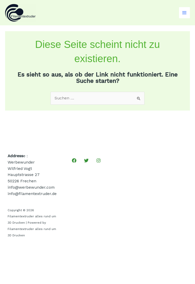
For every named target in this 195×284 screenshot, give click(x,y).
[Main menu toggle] (184, 12)
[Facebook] (74, 160)
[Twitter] (86, 160)
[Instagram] (98, 160)
